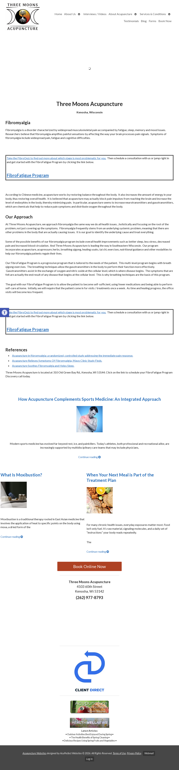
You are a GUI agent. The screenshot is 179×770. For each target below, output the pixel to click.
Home (58, 14)
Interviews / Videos (94, 14)
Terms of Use (119, 753)
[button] (4, 312)
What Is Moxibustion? (21, 474)
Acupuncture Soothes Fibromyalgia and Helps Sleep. (43, 365)
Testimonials (131, 21)
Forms (152, 21)
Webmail (149, 753)
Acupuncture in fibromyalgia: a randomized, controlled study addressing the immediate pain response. (72, 355)
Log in (89, 758)
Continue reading (89, 457)
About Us (70, 14)
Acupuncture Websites (34, 753)
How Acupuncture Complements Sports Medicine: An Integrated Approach (89, 399)
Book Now (164, 21)
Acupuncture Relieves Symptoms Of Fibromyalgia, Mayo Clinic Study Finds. (57, 360)
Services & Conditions (153, 14)
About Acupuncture (120, 14)
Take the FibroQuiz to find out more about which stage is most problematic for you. (56, 158)
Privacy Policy (134, 753)
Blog (144, 21)
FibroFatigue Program (28, 175)
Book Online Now (89, 566)
